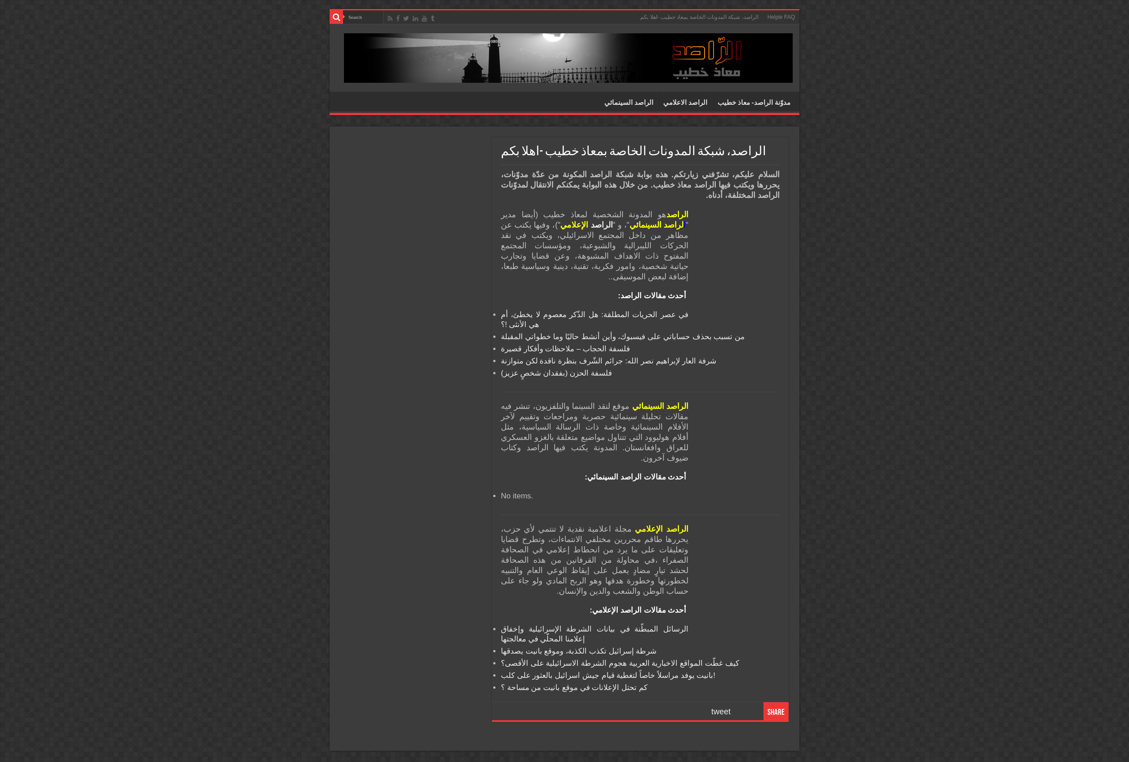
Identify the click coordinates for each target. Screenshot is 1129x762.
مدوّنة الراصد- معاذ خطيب (754, 102)
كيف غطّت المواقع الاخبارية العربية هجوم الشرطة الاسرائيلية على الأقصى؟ (620, 663)
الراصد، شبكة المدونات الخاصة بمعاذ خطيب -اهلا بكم (699, 17)
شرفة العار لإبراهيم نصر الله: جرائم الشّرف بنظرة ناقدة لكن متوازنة (608, 361)
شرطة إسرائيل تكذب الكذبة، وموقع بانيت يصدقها (578, 651)
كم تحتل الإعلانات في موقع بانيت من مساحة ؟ (574, 687)
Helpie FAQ (781, 17)
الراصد (586, 224)
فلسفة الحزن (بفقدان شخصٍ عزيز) (556, 373)
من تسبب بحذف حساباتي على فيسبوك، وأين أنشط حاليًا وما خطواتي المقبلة (623, 336)
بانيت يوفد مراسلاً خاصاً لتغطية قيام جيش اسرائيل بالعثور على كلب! (608, 675)
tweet (721, 711)
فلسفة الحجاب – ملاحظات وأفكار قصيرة (565, 349)
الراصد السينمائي (628, 102)
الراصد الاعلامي (685, 102)
